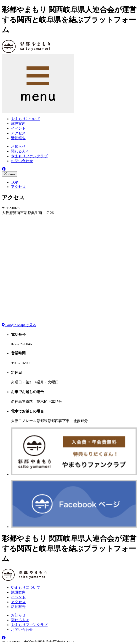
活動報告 (18, 607)
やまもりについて (25, 587)
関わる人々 (20, 151)
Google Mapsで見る (19, 325)
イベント (18, 597)
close (9, 174)
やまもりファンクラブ (29, 156)
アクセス (18, 602)
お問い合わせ (22, 161)
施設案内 (18, 592)
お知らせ (18, 146)
